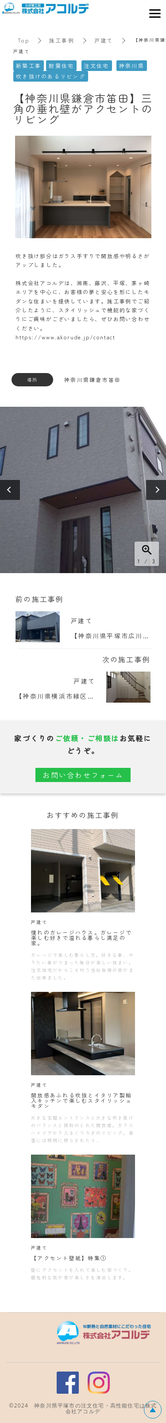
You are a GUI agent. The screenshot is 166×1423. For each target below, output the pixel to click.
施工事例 (61, 40)
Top (23, 40)
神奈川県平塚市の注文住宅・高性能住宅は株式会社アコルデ (95, 1408)
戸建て (103, 40)
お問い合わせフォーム (83, 775)
